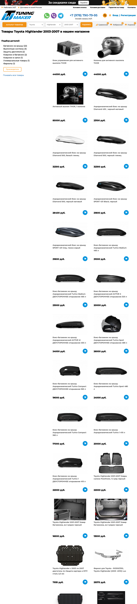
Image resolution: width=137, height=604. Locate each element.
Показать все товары (13, 75)
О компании (29, 590)
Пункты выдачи (31, 593)
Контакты (132, 7)
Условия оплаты (80, 7)
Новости (27, 597)
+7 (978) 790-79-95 (83, 15)
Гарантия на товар (116, 7)
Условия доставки (97, 7)
